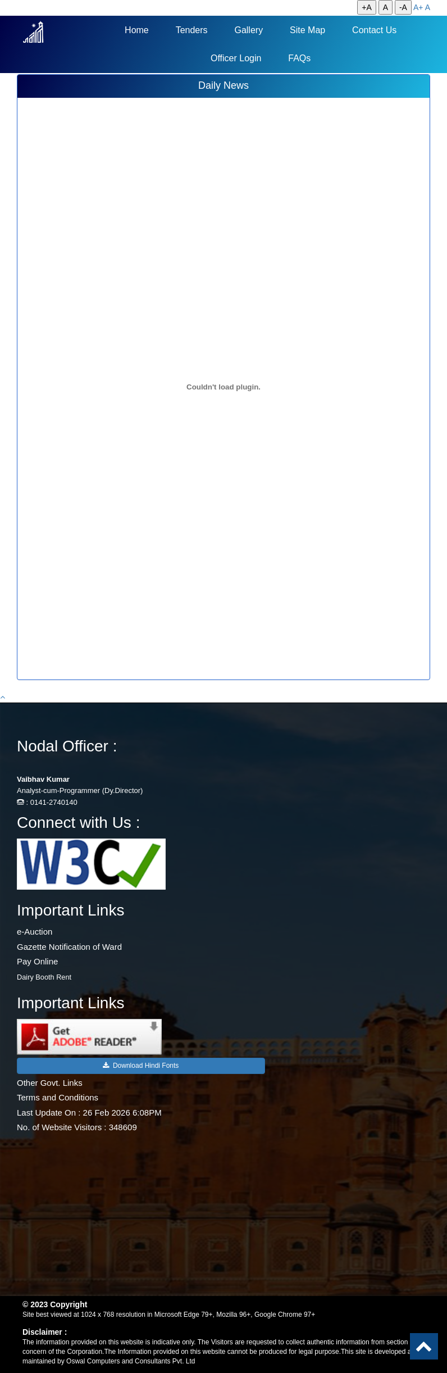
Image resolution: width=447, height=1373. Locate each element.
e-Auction (34, 931)
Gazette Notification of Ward (69, 946)
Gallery (248, 30)
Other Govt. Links (50, 1082)
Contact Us (374, 30)
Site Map (307, 30)
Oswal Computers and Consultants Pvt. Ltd (130, 1361)
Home (137, 30)
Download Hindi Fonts (141, 1066)
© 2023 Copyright (54, 1304)
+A (367, 7)
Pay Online (37, 961)
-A (403, 7)
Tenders (192, 30)
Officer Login (236, 58)
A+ (418, 7)
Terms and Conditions (57, 1097)
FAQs (299, 58)
